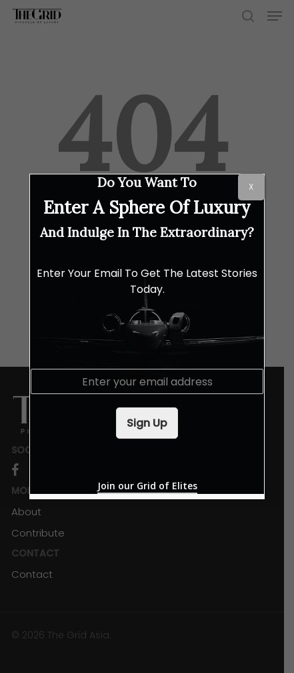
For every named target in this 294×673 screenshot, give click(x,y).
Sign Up (147, 423)
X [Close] (251, 186)
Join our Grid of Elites (147, 485)
